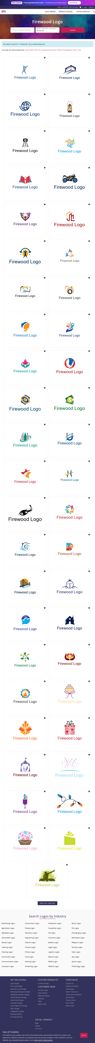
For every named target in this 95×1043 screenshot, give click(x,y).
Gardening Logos (31, 966)
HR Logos (51, 933)
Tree (79, 50)
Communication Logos (10, 961)
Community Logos (8, 957)
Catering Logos (7, 947)
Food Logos (29, 957)
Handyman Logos (54, 923)
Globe (59, 50)
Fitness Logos (30, 952)
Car (39, 50)
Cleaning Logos (7, 952)
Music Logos (76, 923)
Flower (53, 50)
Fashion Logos (30, 942)
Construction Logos (32, 923)
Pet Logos (75, 928)
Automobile (29, 50)
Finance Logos (30, 947)
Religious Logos (77, 942)
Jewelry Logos (53, 942)
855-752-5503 (73, 7)
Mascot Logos (53, 957)
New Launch (16, 3)
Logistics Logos (53, 952)
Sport (75, 50)
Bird (35, 50)
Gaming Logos (30, 961)
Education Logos (31, 933)
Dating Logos (30, 928)
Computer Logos (8, 966)
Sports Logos (76, 961)
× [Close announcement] (92, 3)
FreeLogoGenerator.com (33, 3)
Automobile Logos (8, 938)
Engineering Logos (32, 938)
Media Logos (53, 961)
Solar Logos (76, 952)
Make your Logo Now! (47, 903)
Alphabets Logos (8, 933)
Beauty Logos (7, 942)
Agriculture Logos (8, 928)
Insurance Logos (54, 938)
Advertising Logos (8, 923)
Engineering (46, 50)
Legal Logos (52, 947)
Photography (67, 50)
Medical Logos (53, 966)
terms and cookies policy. (43, 1040)
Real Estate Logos (78, 938)
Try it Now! (74, 3)
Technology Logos (78, 966)
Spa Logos (75, 957)
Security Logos (77, 947)
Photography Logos (79, 933)
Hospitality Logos (54, 928)
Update (72, 30)
